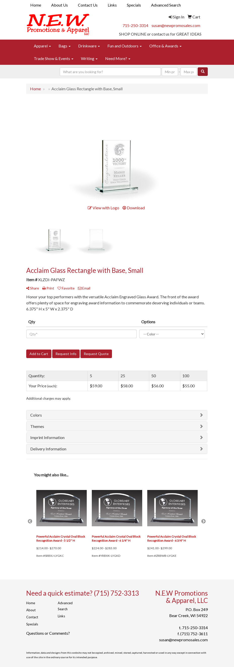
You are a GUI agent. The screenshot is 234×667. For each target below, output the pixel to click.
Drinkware (89, 45)
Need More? (117, 58)
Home (35, 5)
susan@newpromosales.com (176, 25)
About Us (59, 5)
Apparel (42, 45)
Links (112, 5)
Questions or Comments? (48, 633)
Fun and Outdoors (124, 45)
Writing (89, 58)
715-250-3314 (135, 25)
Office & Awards (165, 45)
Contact (32, 617)
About (31, 610)
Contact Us (88, 5)
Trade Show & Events (53, 58)
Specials (134, 5)
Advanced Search (166, 5)
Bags (64, 45)
